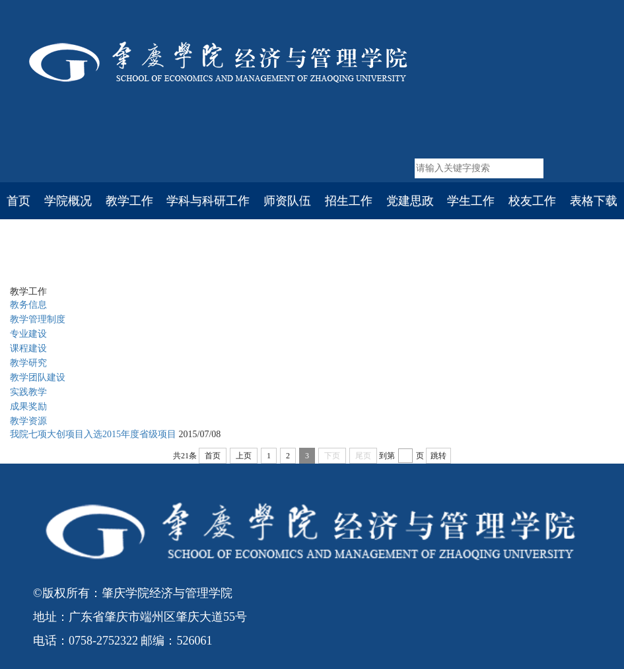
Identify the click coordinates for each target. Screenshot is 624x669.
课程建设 (28, 348)
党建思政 (410, 200)
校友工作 (532, 200)
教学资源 (28, 421)
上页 (244, 455)
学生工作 (471, 200)
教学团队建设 (37, 377)
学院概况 (68, 200)
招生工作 (348, 200)
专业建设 (28, 334)
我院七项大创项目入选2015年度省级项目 (93, 434)
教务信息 (28, 305)
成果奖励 (28, 406)
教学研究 (28, 363)
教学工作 (129, 200)
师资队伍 (287, 200)
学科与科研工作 (208, 200)
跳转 (438, 455)
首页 (18, 200)
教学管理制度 (37, 319)
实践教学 (175, 259)
